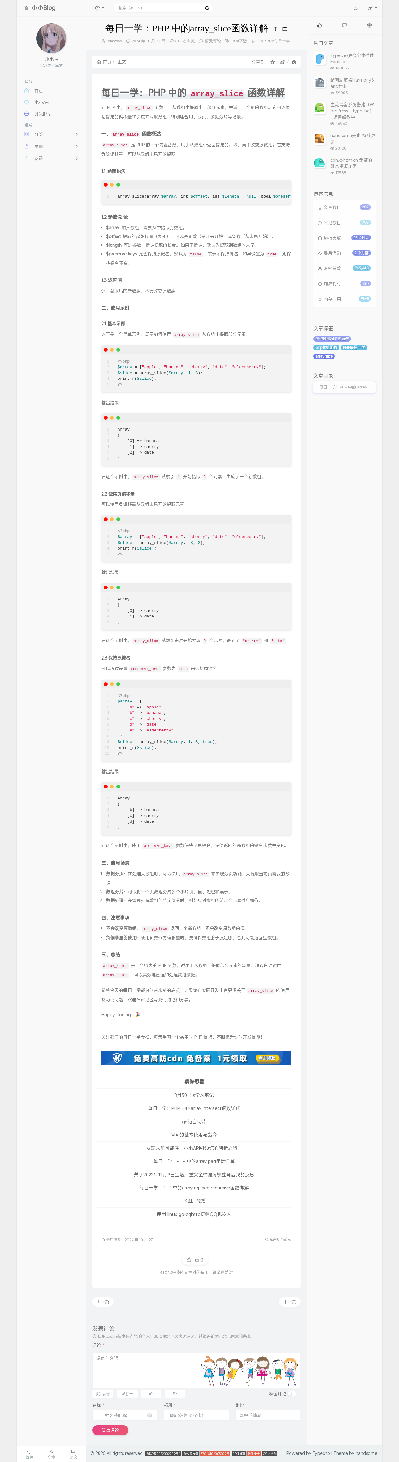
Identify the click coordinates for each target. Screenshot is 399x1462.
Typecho (321, 1453)
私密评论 (277, 1394)
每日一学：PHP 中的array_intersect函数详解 (194, 1108)
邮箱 (170, 1405)
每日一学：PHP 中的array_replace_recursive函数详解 (194, 1187)
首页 (104, 62)
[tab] (319, 25)
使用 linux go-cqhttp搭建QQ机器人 (194, 1214)
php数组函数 (326, 347)
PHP (262, 41)
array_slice (324, 356)
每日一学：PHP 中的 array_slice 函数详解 (348, 387)
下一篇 (289, 1302)
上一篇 (102, 1302)
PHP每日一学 (278, 41)
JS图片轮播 (194, 1200)
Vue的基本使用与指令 (194, 1134)
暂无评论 (213, 41)
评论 (98, 1345)
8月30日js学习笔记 (194, 1095)
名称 (98, 1405)
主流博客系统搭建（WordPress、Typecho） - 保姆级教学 (352, 111)
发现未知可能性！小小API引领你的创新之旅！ (194, 1148)
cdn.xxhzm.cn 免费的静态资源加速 (351, 163)
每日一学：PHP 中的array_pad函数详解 (194, 1161)
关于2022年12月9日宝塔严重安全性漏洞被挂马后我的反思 (194, 1174)
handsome (366, 1453)
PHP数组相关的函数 (332, 338)
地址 (239, 1405)
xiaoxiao (115, 41)
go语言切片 (194, 1121)
